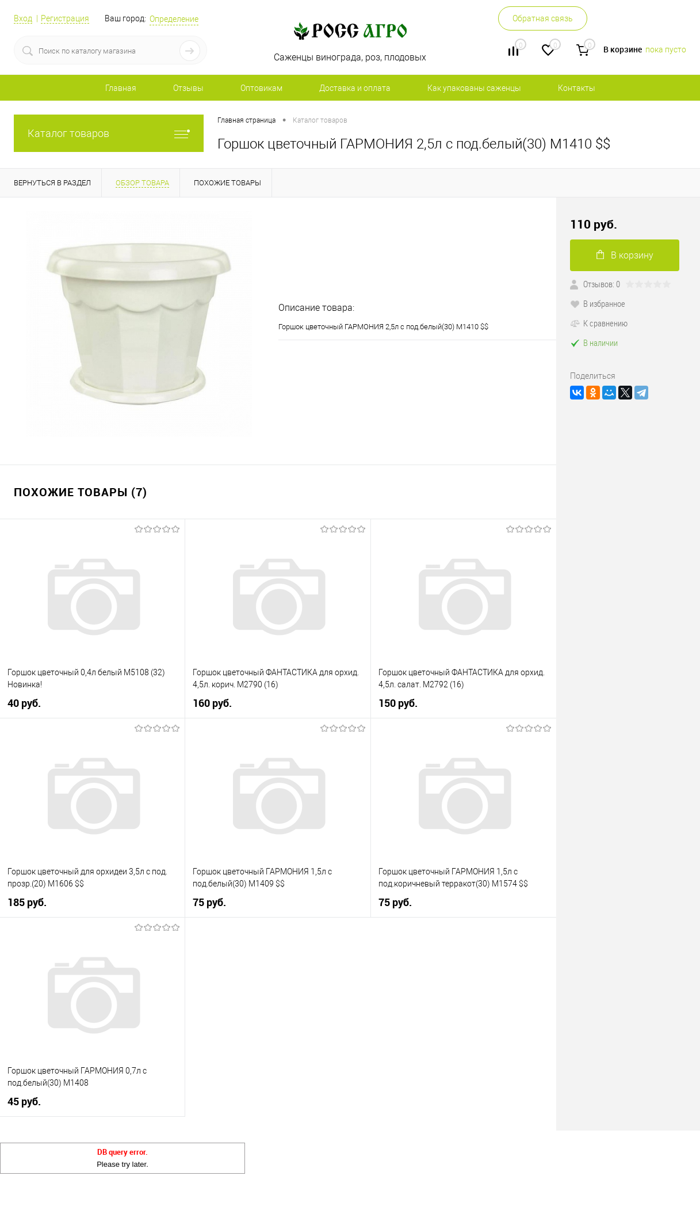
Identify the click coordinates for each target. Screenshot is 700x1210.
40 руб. (24, 703)
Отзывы (188, 88)
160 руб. (212, 703)
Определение (174, 19)
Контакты (576, 88)
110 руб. (593, 224)
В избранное (597, 303)
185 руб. (27, 902)
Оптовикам (261, 88)
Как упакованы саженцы (474, 88)
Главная (120, 88)
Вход (23, 18)
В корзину (624, 255)
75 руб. (209, 902)
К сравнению (599, 323)
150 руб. (398, 703)
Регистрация (65, 18)
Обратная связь (542, 18)
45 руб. (24, 1101)
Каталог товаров (109, 133)
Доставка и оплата (355, 88)
